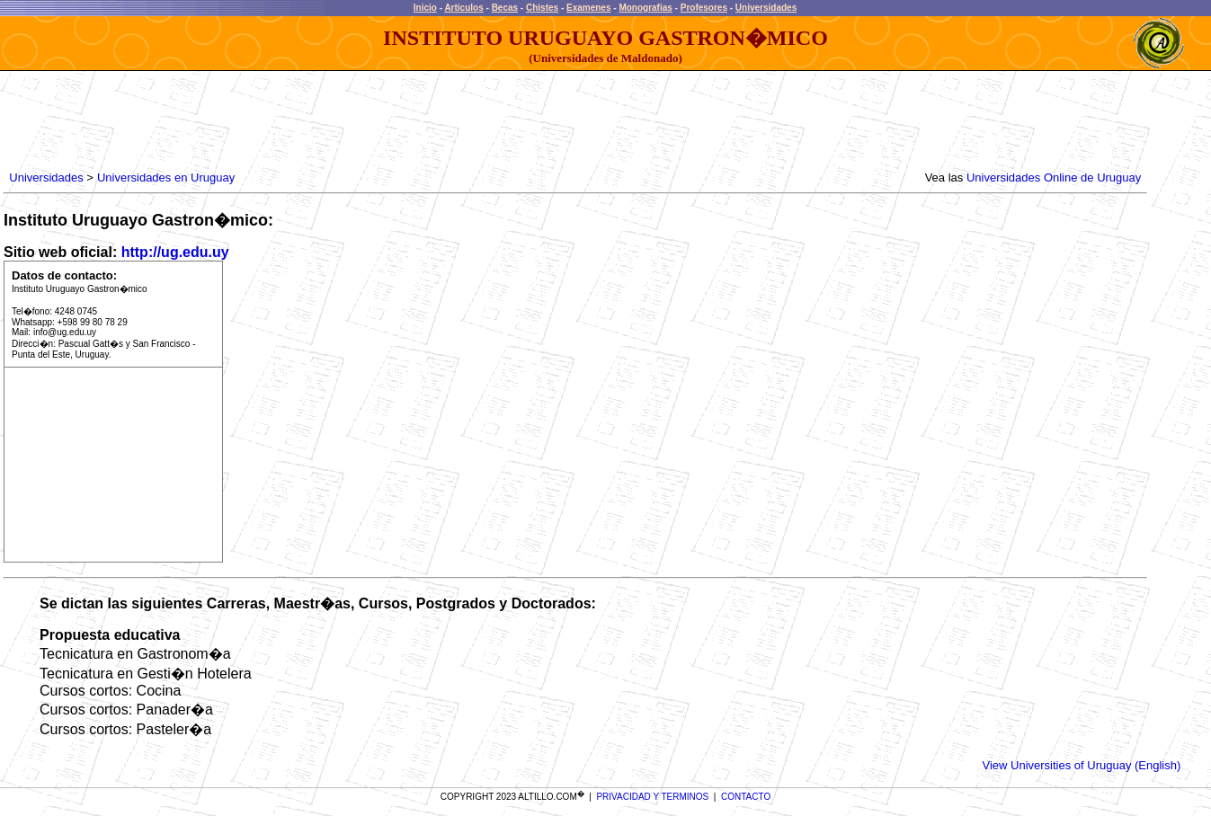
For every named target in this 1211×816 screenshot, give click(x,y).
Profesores (704, 8)
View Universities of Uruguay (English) (1081, 765)
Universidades (766, 8)
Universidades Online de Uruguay (1053, 177)
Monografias (645, 8)
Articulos (463, 8)
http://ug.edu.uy (175, 252)
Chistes (542, 8)
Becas (505, 8)
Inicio (425, 8)
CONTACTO (745, 797)
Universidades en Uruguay (166, 177)
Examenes (588, 8)
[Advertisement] (333, 121)
